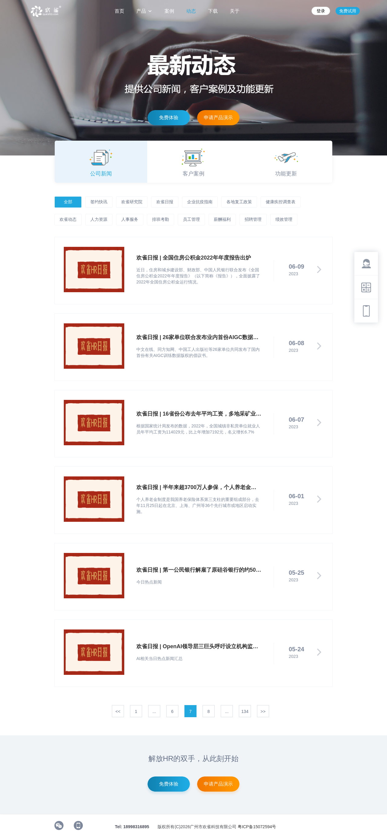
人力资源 (98, 219)
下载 (213, 11)
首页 (119, 11)
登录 (321, 10)
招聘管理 (253, 219)
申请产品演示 (218, 117)
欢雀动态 (68, 219)
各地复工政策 (239, 201)
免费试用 (347, 10)
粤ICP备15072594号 (257, 826)
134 (244, 711)
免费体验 (168, 117)
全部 (68, 201)
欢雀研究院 (131, 201)
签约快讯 (98, 201)
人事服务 (129, 219)
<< (117, 711)
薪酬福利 (222, 219)
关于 (234, 11)
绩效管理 (283, 219)
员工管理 (191, 219)
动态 (191, 11)
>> (263, 711)
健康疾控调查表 (280, 201)
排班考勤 (160, 219)
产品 (144, 11)
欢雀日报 (164, 201)
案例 (169, 11)
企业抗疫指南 (200, 201)
